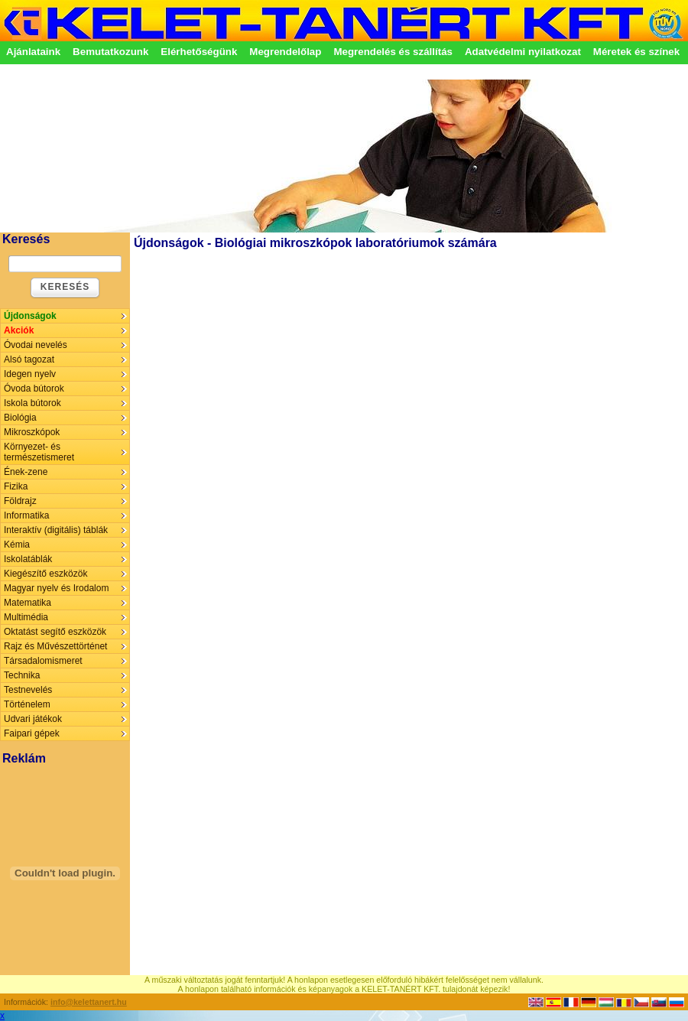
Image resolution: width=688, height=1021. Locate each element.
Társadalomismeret (43, 660)
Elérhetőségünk (199, 51)
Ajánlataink (33, 51)
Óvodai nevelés (35, 345)
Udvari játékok (33, 719)
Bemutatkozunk (110, 51)
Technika (22, 675)
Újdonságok (30, 316)
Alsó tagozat (29, 359)
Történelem (27, 704)
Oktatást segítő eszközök (55, 631)
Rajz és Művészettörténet (55, 646)
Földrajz (20, 501)
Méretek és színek (636, 51)
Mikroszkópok (32, 432)
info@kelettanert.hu (88, 1001)
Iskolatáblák (28, 559)
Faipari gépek (32, 733)
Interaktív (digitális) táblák (56, 530)
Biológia (20, 417)
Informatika (26, 515)
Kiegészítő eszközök (45, 573)
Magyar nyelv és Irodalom (56, 588)
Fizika (16, 486)
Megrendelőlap (285, 51)
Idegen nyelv (30, 374)
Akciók (19, 330)
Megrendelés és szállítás (393, 51)
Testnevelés (28, 689)
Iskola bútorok (32, 403)
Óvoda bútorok (34, 388)
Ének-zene (25, 472)
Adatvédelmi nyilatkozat (523, 51)
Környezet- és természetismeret (39, 452)
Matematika (27, 602)
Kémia (17, 544)
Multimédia (26, 617)
